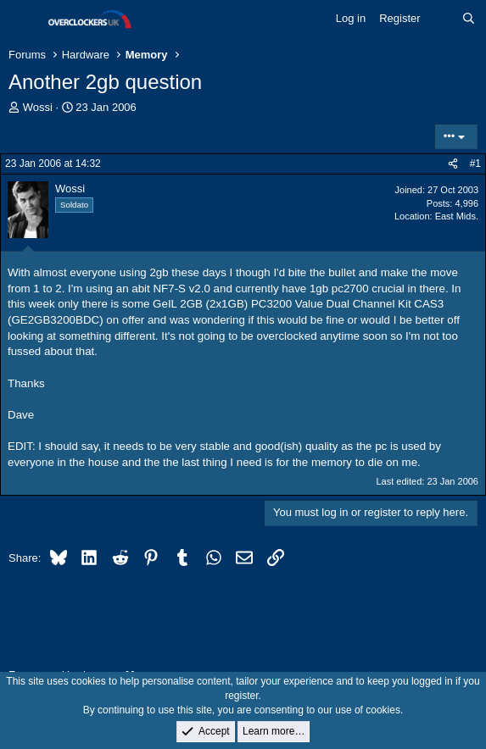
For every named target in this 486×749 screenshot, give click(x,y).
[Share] (453, 164)
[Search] (469, 18)
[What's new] (441, 18)
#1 (475, 163)
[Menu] (23, 19)
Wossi (38, 107)
